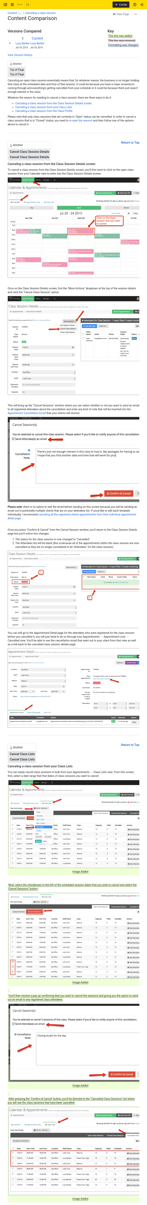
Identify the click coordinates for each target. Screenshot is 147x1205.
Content (12, 13)
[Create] (121, 5)
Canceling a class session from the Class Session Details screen (53, 103)
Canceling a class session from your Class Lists (43, 107)
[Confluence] (20, 5)
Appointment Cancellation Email (27, 413)
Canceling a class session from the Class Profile (44, 110)
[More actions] (135, 14)
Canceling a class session (40, 13)
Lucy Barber (23, 43)
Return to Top (130, 142)
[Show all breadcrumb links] (21, 13)
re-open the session (80, 120)
